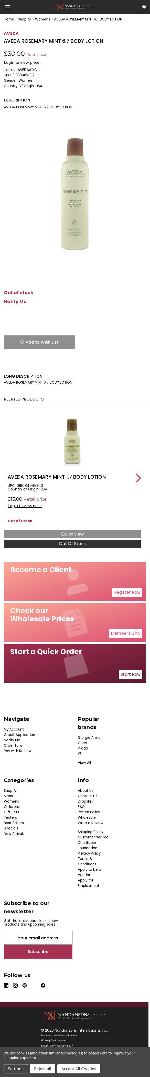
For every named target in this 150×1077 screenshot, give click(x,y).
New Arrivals (14, 833)
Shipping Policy (90, 831)
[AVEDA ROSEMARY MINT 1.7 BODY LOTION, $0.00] (72, 443)
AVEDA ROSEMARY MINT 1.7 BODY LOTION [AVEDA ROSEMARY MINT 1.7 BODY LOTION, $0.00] (57, 477)
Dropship (85, 801)
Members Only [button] (126, 633)
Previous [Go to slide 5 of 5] (6, 478)
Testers (10, 817)
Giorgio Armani (90, 737)
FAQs (82, 806)
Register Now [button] (127, 592)
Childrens (12, 806)
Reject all (42, 1069)
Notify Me (15, 302)
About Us (85, 790)
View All (84, 762)
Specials (11, 828)
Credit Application (19, 734)
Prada (83, 748)
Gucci (83, 743)
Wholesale (87, 817)
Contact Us (87, 796)
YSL (80, 753)
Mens (8, 796)
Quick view (72, 534)
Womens (11, 801)
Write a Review (90, 822)
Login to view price (21, 62)
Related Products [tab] (24, 399)
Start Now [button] (131, 674)
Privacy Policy (89, 853)
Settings (16, 1069)
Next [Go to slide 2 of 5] (138, 478)
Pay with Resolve (18, 750)
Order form (13, 745)
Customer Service (93, 837)
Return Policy (89, 812)
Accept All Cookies (78, 1069)
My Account (14, 729)
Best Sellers (14, 822)
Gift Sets (11, 812)
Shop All (10, 790)
